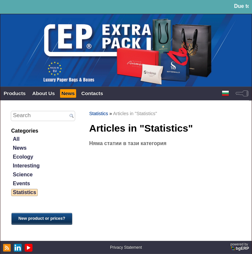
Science (22, 174)
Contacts (92, 93)
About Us (43, 93)
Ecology (23, 157)
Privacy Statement (126, 247)
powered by (240, 246)
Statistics (24, 192)
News (68, 93)
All (16, 139)
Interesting (26, 165)
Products (15, 93)
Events (21, 183)
